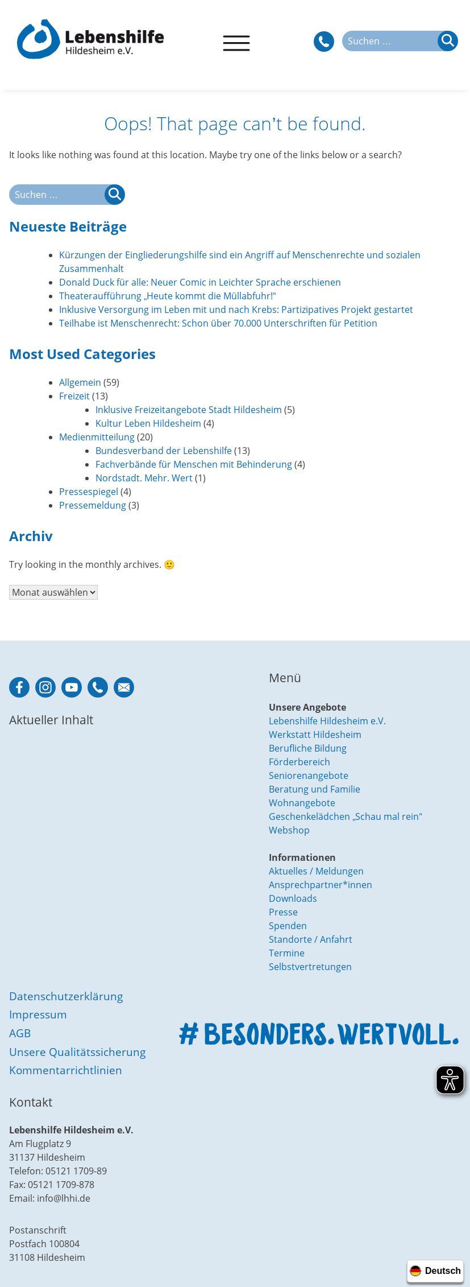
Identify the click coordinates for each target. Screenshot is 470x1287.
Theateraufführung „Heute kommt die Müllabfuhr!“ (167, 296)
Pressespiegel (88, 491)
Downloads (293, 898)
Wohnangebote (302, 803)
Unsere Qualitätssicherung (77, 1051)
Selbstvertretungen (310, 966)
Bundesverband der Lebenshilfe (163, 450)
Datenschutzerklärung (66, 996)
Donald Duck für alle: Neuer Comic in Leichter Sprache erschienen (200, 282)
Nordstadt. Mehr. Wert (144, 478)
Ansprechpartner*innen (320, 884)
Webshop (289, 830)
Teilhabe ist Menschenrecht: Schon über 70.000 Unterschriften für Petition (218, 323)
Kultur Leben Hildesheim (148, 423)
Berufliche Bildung (308, 748)
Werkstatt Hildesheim (315, 734)
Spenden (288, 925)
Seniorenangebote (308, 775)
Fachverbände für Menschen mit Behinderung (193, 464)
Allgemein (80, 382)
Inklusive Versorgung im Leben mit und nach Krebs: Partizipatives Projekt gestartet (236, 309)
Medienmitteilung (97, 437)
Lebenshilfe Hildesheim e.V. (327, 721)
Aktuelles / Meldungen (316, 871)
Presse (283, 912)
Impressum (38, 1014)
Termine (287, 953)
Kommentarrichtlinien (65, 1070)
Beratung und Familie (314, 789)
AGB (20, 1033)
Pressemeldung (92, 505)
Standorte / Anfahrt (310, 939)
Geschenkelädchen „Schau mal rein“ (345, 816)
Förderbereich (299, 762)
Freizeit (74, 396)
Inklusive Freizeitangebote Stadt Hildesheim (188, 409)
